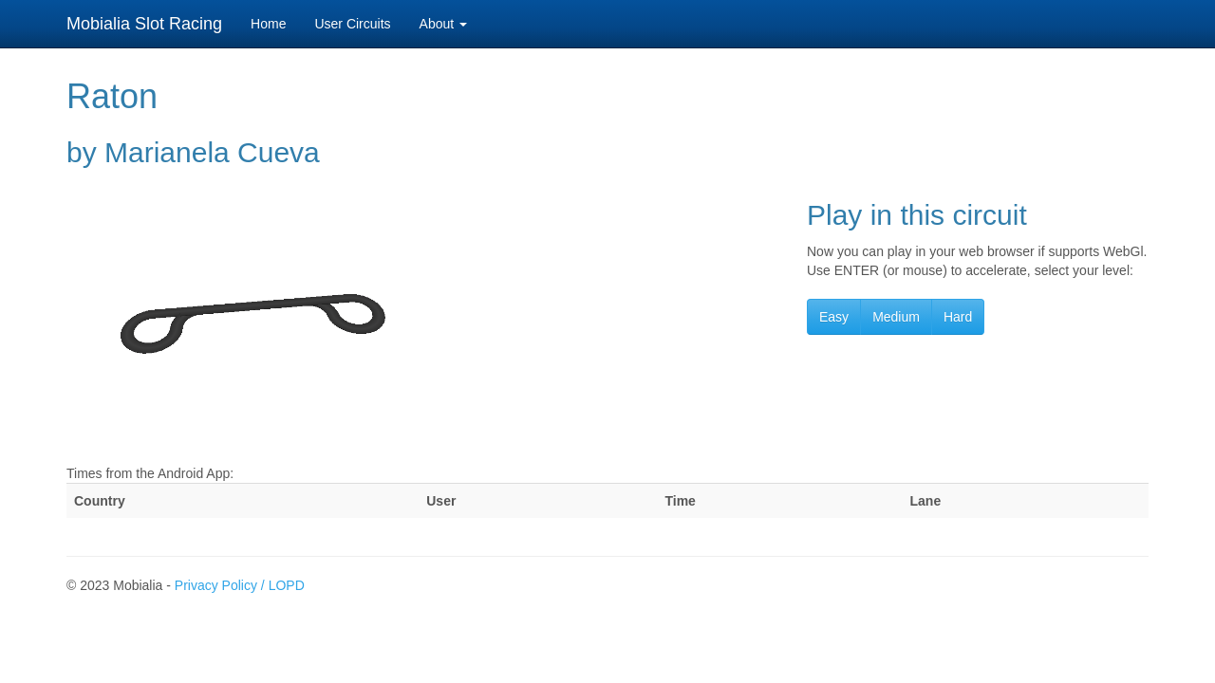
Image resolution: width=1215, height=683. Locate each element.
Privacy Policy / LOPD (240, 585)
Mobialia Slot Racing (144, 23)
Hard (958, 316)
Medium (896, 316)
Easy (834, 316)
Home (268, 23)
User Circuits (352, 23)
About (443, 23)
